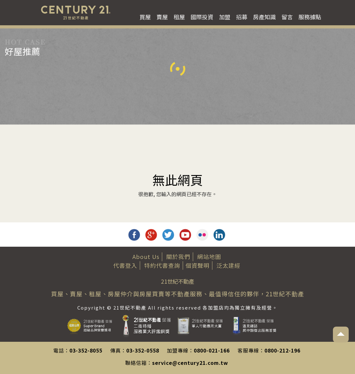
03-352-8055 (85, 350)
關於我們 (178, 256)
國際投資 (202, 17)
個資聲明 (198, 265)
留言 (287, 17)
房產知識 (264, 17)
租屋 (179, 17)
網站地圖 (209, 256)
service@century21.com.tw (190, 362)
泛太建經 (228, 265)
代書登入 (125, 265)
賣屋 (162, 17)
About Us (146, 256)
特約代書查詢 (162, 265)
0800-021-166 (212, 350)
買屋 (145, 17)
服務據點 (310, 17)
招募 (241, 17)
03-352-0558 (142, 350)
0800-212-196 (282, 350)
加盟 (224, 17)
